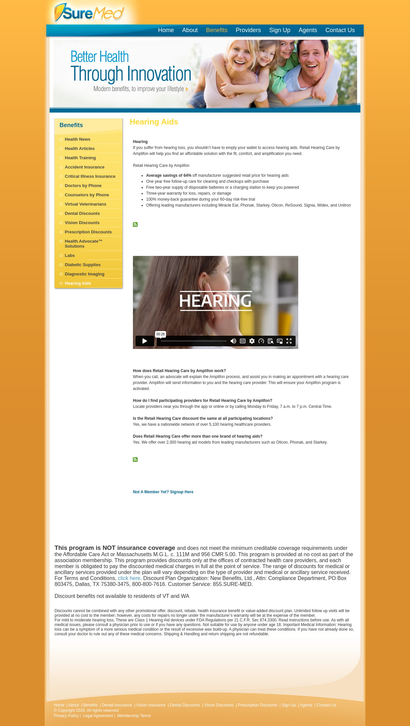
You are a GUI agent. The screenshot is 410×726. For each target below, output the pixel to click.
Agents (308, 30)
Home (166, 30)
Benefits (216, 30)
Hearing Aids (78, 283)
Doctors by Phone (83, 185)
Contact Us (340, 30)
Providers (249, 30)
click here (129, 578)
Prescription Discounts (88, 231)
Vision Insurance (151, 705)
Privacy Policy (66, 715)
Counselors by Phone (87, 194)
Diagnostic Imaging (84, 273)
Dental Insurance (117, 705)
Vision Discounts (82, 222)
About (190, 30)
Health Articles (80, 148)
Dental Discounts (82, 213)
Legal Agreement (98, 715)
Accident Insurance (84, 167)
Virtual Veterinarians (85, 204)
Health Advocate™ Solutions (83, 244)
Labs (70, 255)
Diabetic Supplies (83, 264)
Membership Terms (134, 715)
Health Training (80, 157)
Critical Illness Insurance (90, 176)
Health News (77, 139)
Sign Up (279, 30)
